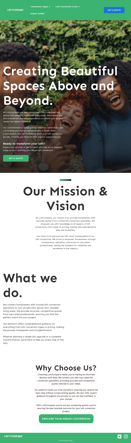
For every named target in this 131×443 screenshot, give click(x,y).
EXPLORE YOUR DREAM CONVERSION (66, 418)
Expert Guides (38, 13)
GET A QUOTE (114, 10)
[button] (40, 6)
